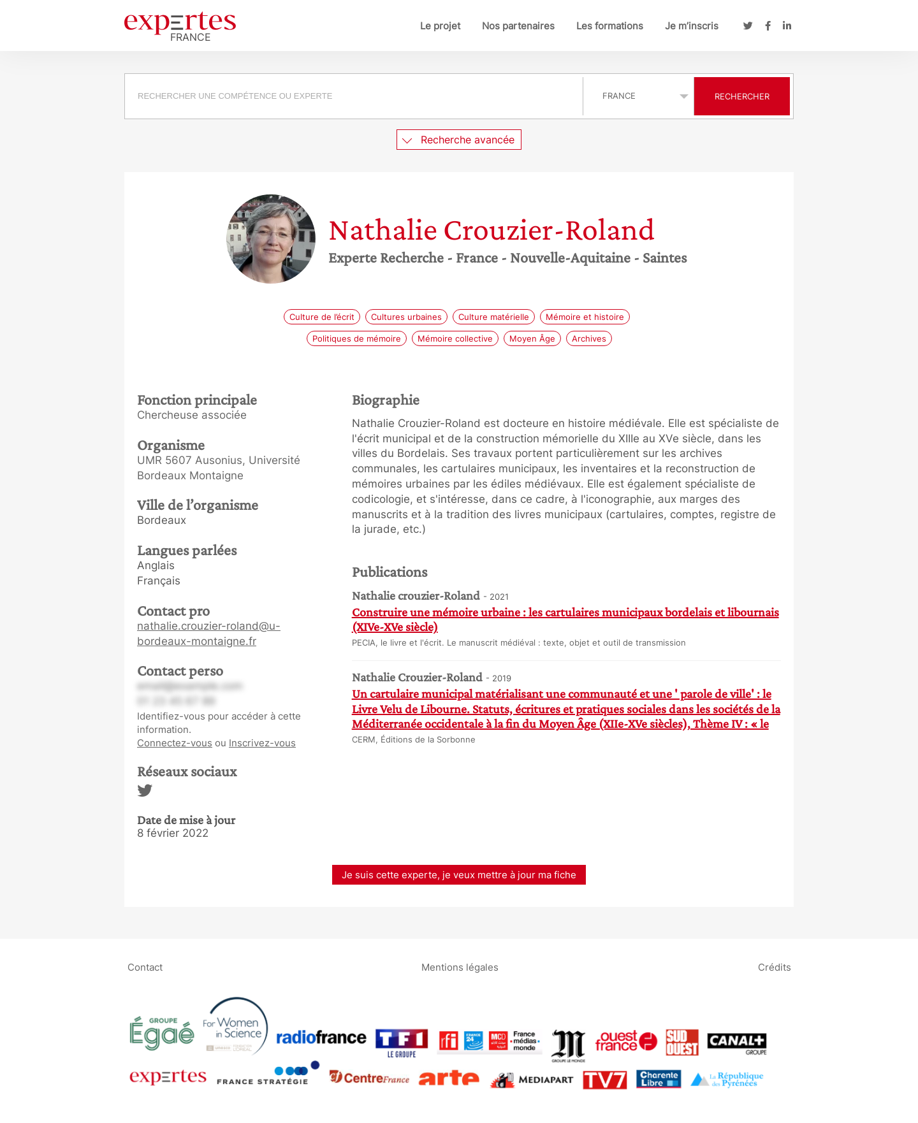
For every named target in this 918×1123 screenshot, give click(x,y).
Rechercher (742, 96)
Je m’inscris (691, 26)
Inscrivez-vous (262, 743)
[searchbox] (354, 96)
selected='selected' (638, 95)
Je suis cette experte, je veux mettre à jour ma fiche (459, 875)
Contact (145, 967)
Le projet (440, 26)
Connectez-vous (174, 743)
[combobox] (355, 96)
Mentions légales (460, 967)
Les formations (609, 26)
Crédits (774, 967)
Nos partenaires (518, 26)
